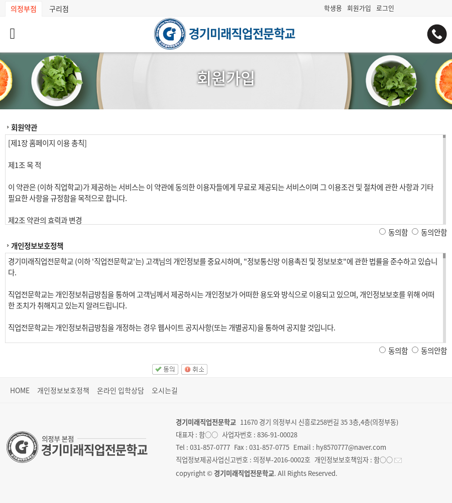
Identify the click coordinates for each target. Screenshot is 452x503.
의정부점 (24, 9)
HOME (20, 390)
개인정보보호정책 (63, 390)
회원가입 (359, 8)
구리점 (59, 9)
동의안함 (434, 232)
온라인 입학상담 (120, 390)
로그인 (385, 8)
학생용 (333, 8)
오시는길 (165, 390)
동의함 (398, 232)
